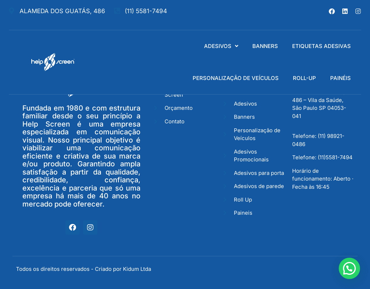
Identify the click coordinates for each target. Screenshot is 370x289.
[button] (349, 268)
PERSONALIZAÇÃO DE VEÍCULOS (236, 78)
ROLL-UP (304, 78)
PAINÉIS (340, 78)
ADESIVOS (221, 46)
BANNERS (265, 46)
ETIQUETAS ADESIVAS (321, 46)
